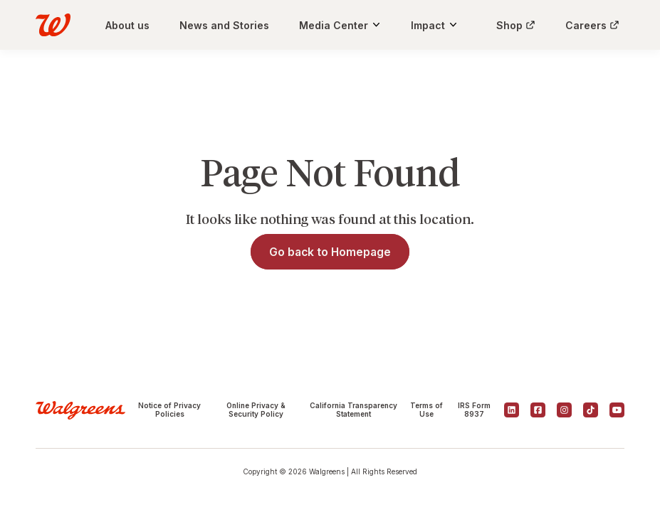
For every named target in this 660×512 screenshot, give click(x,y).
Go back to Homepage (330, 252)
